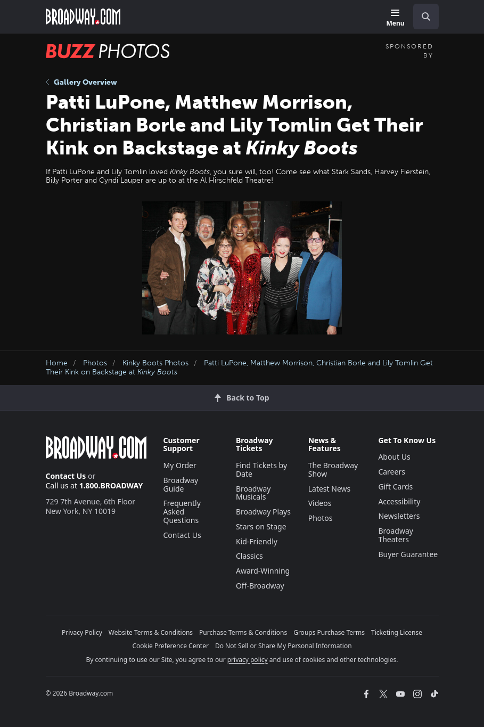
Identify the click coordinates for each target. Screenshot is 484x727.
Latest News (329, 489)
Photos (95, 362)
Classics (249, 556)
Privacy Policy (82, 632)
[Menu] (395, 18)
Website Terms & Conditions (151, 632)
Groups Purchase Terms (329, 632)
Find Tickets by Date (261, 469)
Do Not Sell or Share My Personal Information (283, 645)
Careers (391, 472)
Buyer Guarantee (408, 554)
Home (57, 362)
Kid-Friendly (256, 541)
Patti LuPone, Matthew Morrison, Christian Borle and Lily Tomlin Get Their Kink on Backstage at (239, 367)
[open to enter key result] (426, 16)
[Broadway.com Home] (83, 16)
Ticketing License (396, 632)
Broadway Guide (181, 484)
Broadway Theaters (395, 535)
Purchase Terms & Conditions (243, 632)
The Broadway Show (333, 469)
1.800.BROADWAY (111, 485)
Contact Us (66, 476)
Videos (320, 503)
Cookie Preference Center (170, 645)
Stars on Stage (261, 526)
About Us (394, 457)
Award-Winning (263, 571)
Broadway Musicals (253, 493)
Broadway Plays (263, 512)
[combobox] (422, 16)
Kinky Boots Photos (155, 362)
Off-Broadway (260, 586)
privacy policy (247, 659)
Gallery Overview (81, 82)
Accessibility (399, 501)
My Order (179, 465)
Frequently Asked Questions (182, 511)
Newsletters (399, 516)
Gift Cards (395, 486)
